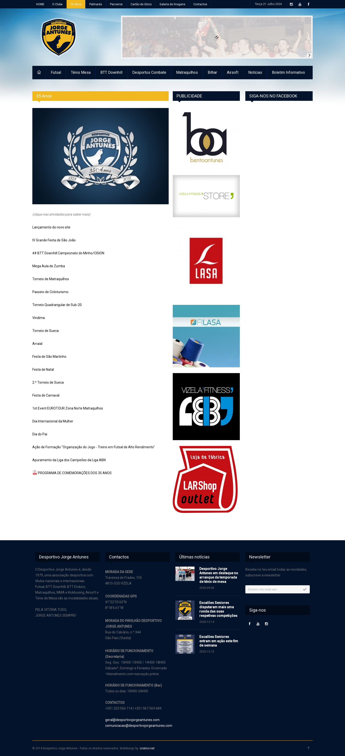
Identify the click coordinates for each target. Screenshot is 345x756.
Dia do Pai (39, 434)
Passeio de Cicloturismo (50, 292)
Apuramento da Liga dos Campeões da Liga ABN (69, 460)
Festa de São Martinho (49, 356)
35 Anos (75, 4)
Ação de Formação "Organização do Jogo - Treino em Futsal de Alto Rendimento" (93, 447)
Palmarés (95, 4)
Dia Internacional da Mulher (52, 421)
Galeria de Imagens (172, 4)
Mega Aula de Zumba (48, 266)
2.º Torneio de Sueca (48, 382)
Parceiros (116, 4)
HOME (40, 4)
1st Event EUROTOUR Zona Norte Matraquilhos (67, 408)
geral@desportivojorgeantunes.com (132, 720)
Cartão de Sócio (141, 4)
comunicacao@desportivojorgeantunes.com (138, 726)
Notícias (255, 72)
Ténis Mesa (81, 72)
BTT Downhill (111, 72)
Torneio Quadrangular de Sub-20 (57, 305)
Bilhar (212, 72)
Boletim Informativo (288, 72)
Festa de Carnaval (45, 395)
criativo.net (147, 748)
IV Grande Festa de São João (54, 240)
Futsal (56, 72)
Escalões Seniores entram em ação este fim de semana (218, 641)
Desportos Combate (149, 72)
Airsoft (232, 72)
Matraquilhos (187, 72)
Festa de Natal (43, 369)
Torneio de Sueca (45, 331)
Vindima (38, 318)
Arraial (37, 344)
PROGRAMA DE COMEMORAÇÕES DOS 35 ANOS (75, 473)
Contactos (200, 4)
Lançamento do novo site (51, 227)
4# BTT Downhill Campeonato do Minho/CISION (68, 253)
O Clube (57, 4)
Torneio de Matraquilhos (50, 279)
